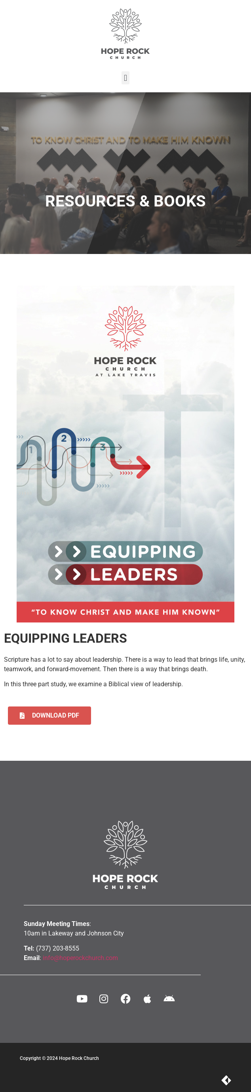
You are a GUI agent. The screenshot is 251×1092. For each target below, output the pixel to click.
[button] (125, 77)
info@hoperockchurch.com (80, 958)
